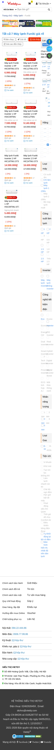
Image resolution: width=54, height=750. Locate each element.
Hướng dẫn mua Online (13, 613)
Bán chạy (9, 39)
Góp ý (30, 601)
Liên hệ (31, 619)
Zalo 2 (49, 49)
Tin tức (30, 589)
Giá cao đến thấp (12, 44)
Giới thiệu (32, 583)
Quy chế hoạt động (11, 601)
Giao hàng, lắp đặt (11, 607)
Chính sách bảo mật (12, 595)
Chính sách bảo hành (12, 583)
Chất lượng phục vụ (11, 619)
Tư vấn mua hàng (36, 595)
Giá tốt (22, 39)
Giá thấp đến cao (39, 39)
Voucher (31, 613)
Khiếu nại (32, 607)
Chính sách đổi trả (11, 589)
